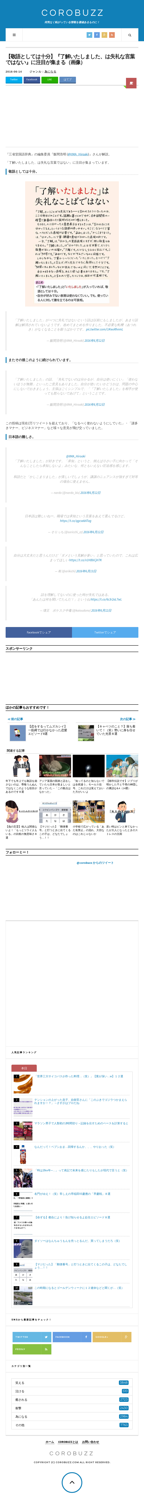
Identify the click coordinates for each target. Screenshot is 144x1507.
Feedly (33, 1349)
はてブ (68, 79)
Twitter (14, 79)
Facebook (31, 79)
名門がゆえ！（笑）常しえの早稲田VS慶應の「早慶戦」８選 (72, 1194)
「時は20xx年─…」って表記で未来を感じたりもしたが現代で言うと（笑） (81, 1170)
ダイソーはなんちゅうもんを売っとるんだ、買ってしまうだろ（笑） (78, 1241)
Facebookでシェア (39, 632)
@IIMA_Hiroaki (75, 456)
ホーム (50, 1441)
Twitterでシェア (105, 632)
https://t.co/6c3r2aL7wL (106, 599)
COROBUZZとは (68, 1441)
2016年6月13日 (86, 571)
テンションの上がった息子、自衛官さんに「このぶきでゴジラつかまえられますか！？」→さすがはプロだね (80, 1101)
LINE (49, 79)
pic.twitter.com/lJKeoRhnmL (104, 329)
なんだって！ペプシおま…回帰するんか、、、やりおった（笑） (75, 1147)
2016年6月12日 (95, 341)
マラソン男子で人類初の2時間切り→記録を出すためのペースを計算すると (81, 1123)
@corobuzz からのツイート (95, 863)
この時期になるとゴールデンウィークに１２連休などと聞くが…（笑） (79, 1288)
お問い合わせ (91, 1441)
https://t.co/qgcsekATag (75, 521)
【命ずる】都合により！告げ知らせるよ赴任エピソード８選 (72, 1217)
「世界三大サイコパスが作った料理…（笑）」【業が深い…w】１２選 (78, 1076)
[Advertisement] (72, 118)
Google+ (113, 1337)
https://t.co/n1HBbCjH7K (85, 560)
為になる (50, 71)
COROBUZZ (73, 13)
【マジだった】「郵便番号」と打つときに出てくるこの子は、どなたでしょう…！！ (80, 1266)
